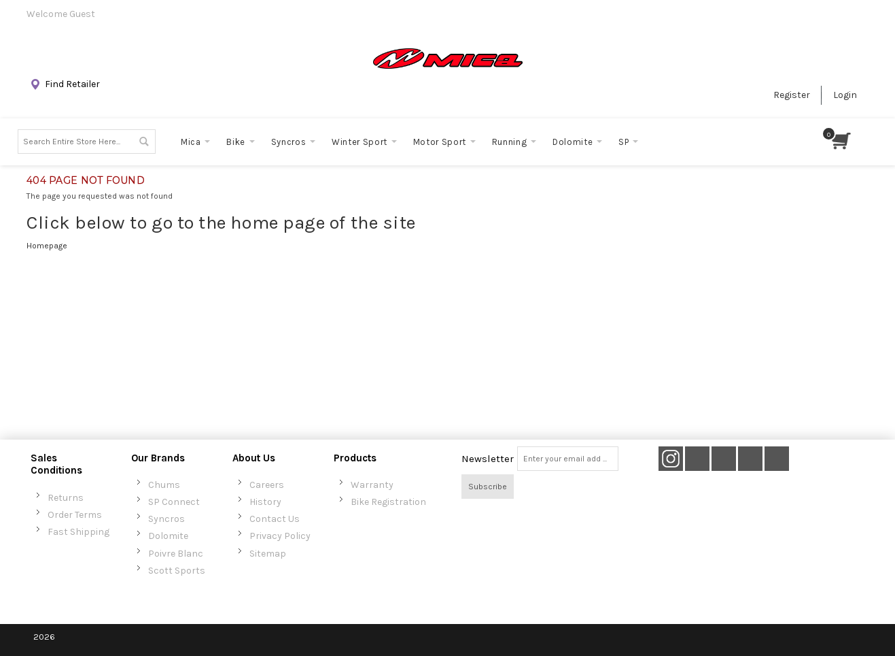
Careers (266, 485)
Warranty (372, 485)
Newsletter (487, 459)
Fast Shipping (78, 532)
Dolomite (168, 536)
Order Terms (75, 515)
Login (845, 95)
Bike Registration (388, 502)
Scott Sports (176, 570)
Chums (164, 485)
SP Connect (174, 502)
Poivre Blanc (175, 553)
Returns (66, 498)
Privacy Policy (280, 536)
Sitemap (267, 553)
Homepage (47, 245)
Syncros (166, 519)
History (265, 502)
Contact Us (274, 519)
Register (791, 95)
